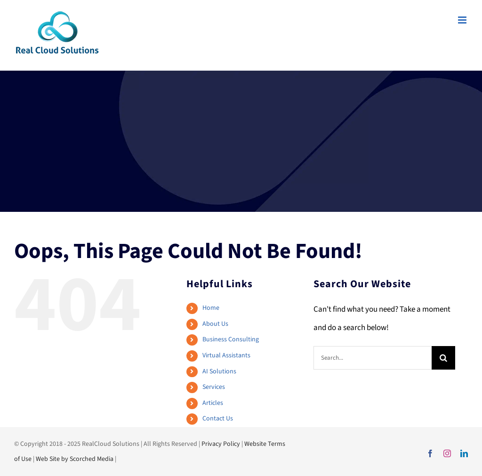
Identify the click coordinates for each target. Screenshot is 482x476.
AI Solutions (219, 371)
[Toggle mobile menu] (463, 20)
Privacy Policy (220, 444)
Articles (212, 403)
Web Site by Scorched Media (74, 459)
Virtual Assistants (226, 355)
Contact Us (217, 418)
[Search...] (372, 358)
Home (210, 308)
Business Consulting (230, 339)
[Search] (443, 358)
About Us (215, 324)
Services (213, 387)
